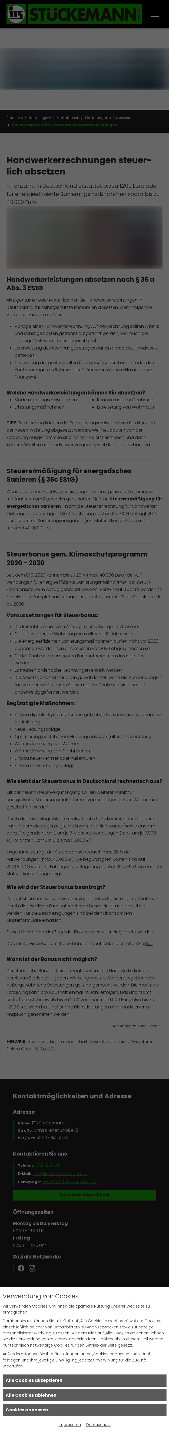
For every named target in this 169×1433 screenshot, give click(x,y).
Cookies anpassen (27, 1410)
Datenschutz (98, 1424)
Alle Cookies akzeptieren (34, 1380)
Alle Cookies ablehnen (31, 1395)
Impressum (70, 1424)
